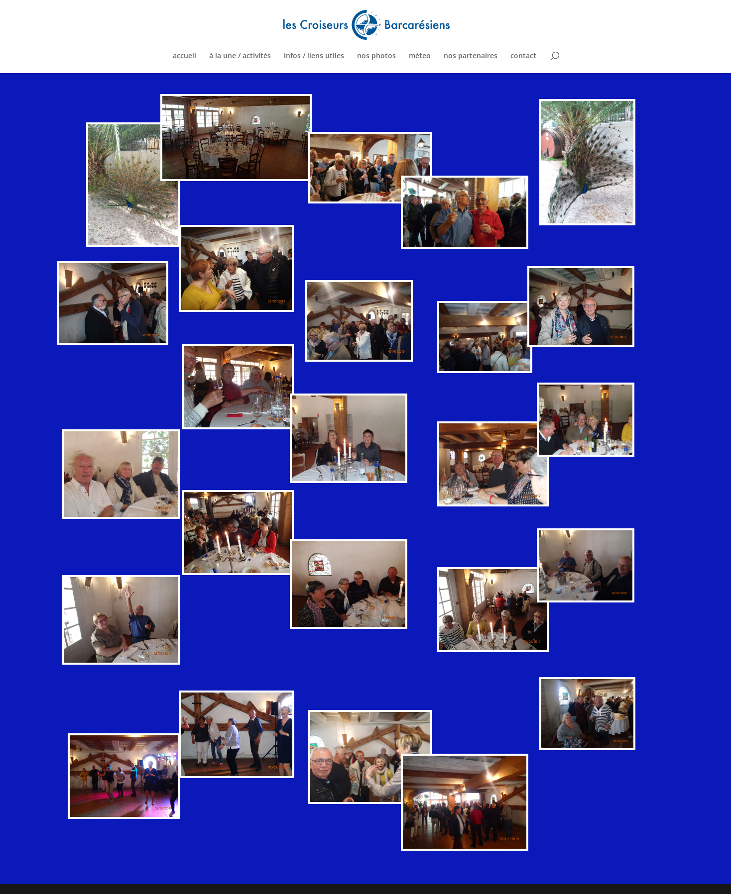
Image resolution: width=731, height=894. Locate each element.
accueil (184, 56)
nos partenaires (470, 56)
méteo (420, 56)
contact (523, 56)
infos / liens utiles (314, 56)
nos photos (376, 56)
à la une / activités (240, 56)
